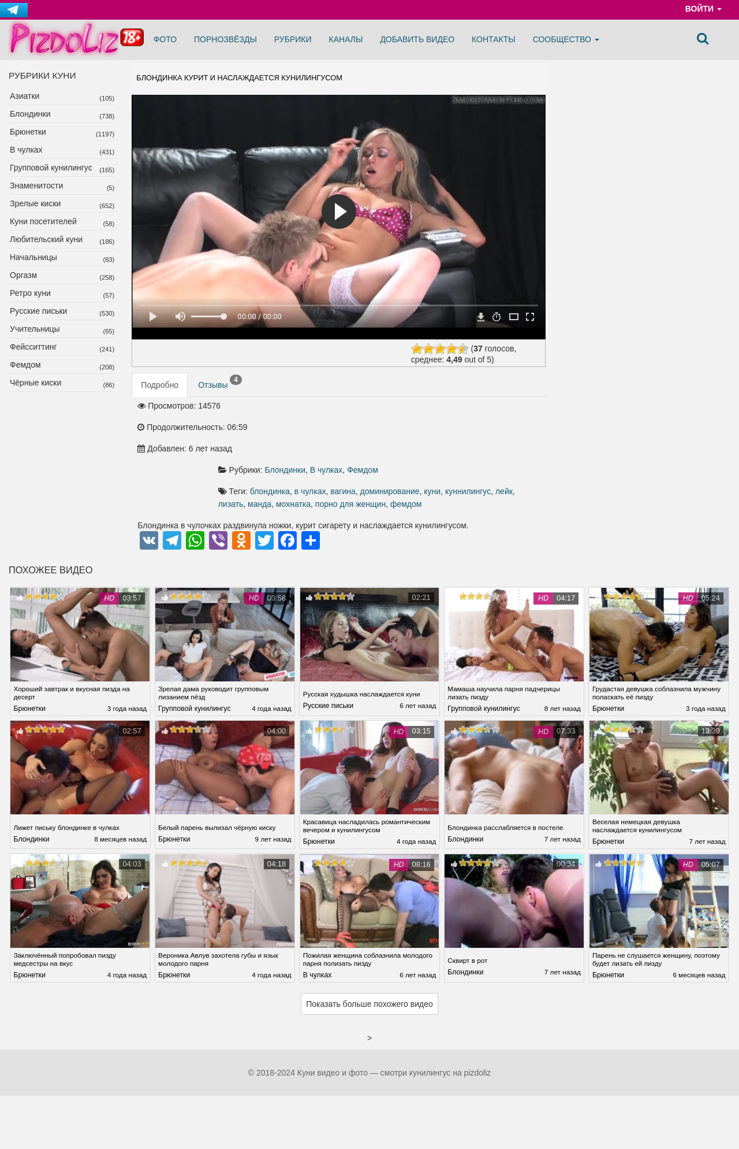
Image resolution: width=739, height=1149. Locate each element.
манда (412, 456)
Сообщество (566, 39)
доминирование (470, 443)
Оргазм (23, 275)
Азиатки (24, 96)
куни (513, 443)
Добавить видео (417, 39)
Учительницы (35, 328)
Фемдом (25, 364)
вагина (423, 443)
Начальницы (33, 257)
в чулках (390, 443)
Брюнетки (28, 131)
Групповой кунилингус (51, 167)
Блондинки (30, 113)
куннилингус (321, 456)
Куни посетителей (43, 221)
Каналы (346, 39)
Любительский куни (46, 239)
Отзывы (220, 398)
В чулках (26, 149)
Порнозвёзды (225, 39)
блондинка (350, 443)
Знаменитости (36, 185)
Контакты (494, 39)
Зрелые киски (35, 203)
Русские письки (38, 311)
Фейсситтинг (33, 346)
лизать (383, 456)
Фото (165, 39)
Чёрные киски (35, 382)
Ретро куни (30, 293)
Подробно (159, 401)
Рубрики (293, 39)
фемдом (349, 468)
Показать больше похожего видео (369, 973)
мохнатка (445, 456)
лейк (357, 456)
